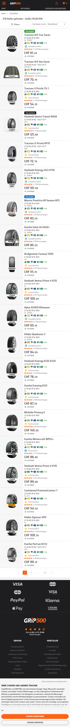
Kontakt (52, 650)
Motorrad (25, 9)
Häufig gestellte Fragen (17, 661)
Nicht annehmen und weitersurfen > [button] (54, 681)
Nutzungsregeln (52, 661)
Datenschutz (52, 658)
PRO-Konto (17, 658)
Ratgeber (17, 669)
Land (17, 665)
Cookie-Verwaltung (52, 669)
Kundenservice (52, 646)
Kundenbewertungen (52, 654)
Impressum (52, 672)
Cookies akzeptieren (35, 716)
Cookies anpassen (35, 723)
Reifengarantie (17, 672)
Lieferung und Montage (55, 9)
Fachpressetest (17, 646)
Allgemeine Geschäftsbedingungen (52, 665)
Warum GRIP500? (17, 650)
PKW (3, 9)
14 (45, 572)
